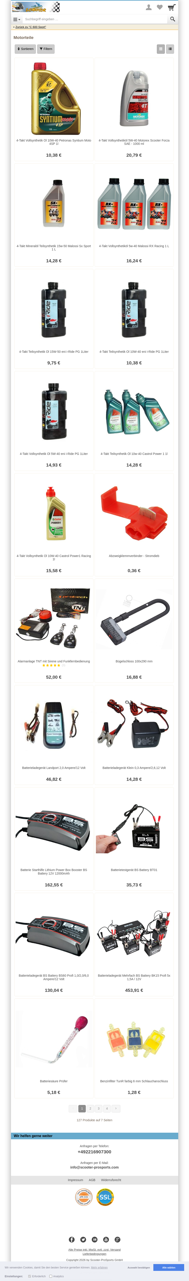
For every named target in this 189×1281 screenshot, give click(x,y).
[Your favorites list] (160, 7)
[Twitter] (83, 1240)
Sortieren (25, 49)
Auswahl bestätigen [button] (139, 1267)
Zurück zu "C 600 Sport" (30, 27)
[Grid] (161, 49)
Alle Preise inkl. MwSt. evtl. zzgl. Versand (94, 1249)
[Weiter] (116, 1108)
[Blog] (94, 1240)
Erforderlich (39, 1276)
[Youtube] (106, 1240)
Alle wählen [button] (168, 1267)
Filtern (46, 49)
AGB (92, 1180)
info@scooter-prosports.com (94, 1167)
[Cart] (172, 7)
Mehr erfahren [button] (99, 1267)
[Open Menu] (17, 19)
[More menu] (149, 7)
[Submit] (172, 19)
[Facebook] (71, 1240)
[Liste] (170, 49)
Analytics (58, 1276)
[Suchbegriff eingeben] (95, 19)
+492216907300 (94, 1151)
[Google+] (117, 1240)
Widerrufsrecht (111, 1180)
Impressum (75, 1180)
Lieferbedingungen (94, 1253)
